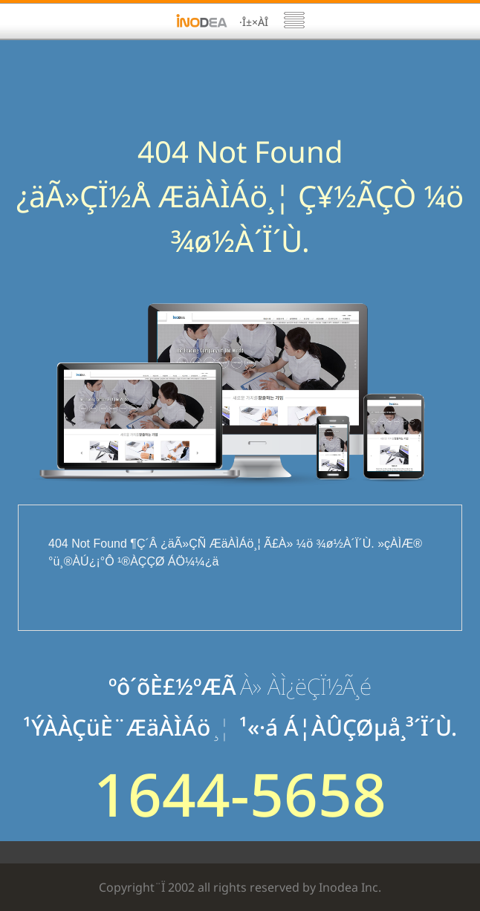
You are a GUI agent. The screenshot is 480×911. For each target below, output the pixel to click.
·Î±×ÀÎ (253, 22)
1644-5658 (240, 794)
